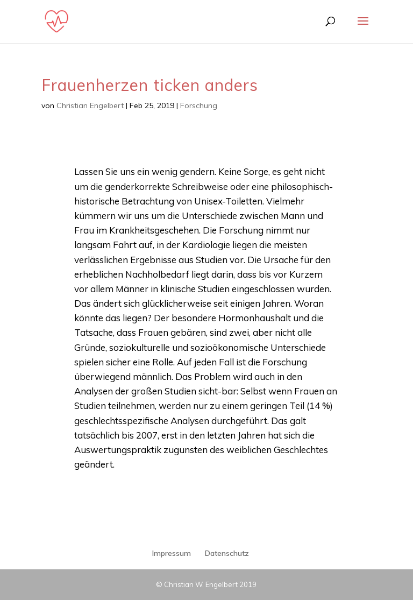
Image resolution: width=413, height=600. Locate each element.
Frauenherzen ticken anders (149, 85)
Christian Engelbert (90, 105)
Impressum (171, 553)
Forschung (198, 105)
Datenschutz (227, 553)
